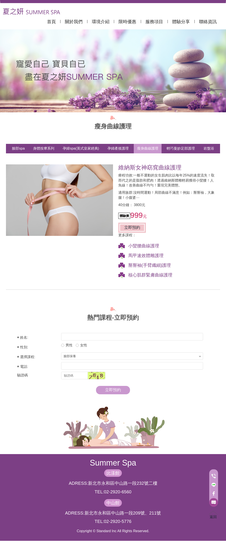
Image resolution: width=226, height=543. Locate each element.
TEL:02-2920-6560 (113, 491)
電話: (24, 366)
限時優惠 (128, 21)
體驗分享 (181, 21)
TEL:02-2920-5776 (113, 521)
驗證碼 (22, 375)
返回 (213, 515)
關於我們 (74, 21)
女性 (81, 345)
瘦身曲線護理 (147, 148)
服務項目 (154, 21)
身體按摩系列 (43, 148)
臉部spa (18, 148)
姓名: (24, 337)
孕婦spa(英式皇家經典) (81, 148)
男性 (67, 345)
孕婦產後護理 (118, 148)
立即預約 (132, 227)
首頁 (52, 21)
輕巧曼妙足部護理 (181, 148)
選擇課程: (27, 357)
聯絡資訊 (208, 21)
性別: (24, 347)
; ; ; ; (132, 356)
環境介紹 (101, 21)
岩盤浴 (208, 148)
